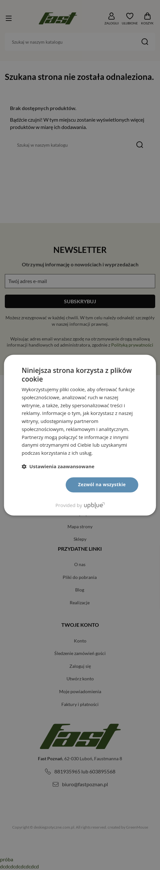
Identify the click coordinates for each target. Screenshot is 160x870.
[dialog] (80, 435)
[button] (58, 466)
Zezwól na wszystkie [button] (102, 484)
